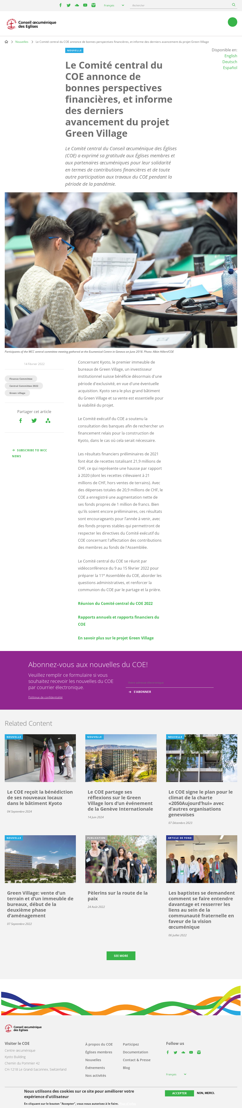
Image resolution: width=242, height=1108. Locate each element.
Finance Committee (20, 378)
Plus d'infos (127, 1103)
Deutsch (229, 61)
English (231, 55)
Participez (131, 1044)
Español (230, 67)
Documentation (135, 1052)
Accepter (179, 1093)
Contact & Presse (137, 1060)
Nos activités (95, 1075)
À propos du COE (99, 1044)
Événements (95, 1067)
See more (121, 956)
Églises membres (98, 1052)
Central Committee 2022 (23, 385)
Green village (17, 393)
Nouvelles (21, 42)
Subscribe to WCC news (29, 453)
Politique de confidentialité (45, 697)
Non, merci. (206, 1093)
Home (6, 41)
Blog (126, 1067)
